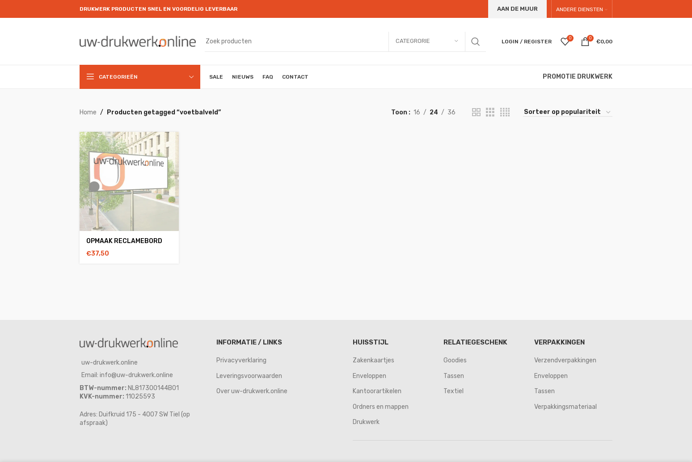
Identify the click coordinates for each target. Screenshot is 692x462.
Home (88, 112)
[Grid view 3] (490, 112)
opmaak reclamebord (124, 241)
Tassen (453, 376)
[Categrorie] (426, 41)
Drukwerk (366, 422)
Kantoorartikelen (377, 391)
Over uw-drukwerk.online (251, 391)
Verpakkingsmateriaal (565, 407)
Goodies (455, 360)
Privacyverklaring (241, 360)
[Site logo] (138, 41)
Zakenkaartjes (373, 360)
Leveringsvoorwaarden (249, 376)
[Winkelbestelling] (567, 113)
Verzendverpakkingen (565, 360)
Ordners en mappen (381, 407)
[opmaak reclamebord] (129, 181)
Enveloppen (369, 376)
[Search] (345, 41)
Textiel (453, 391)
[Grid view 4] (505, 112)
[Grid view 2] (476, 112)
